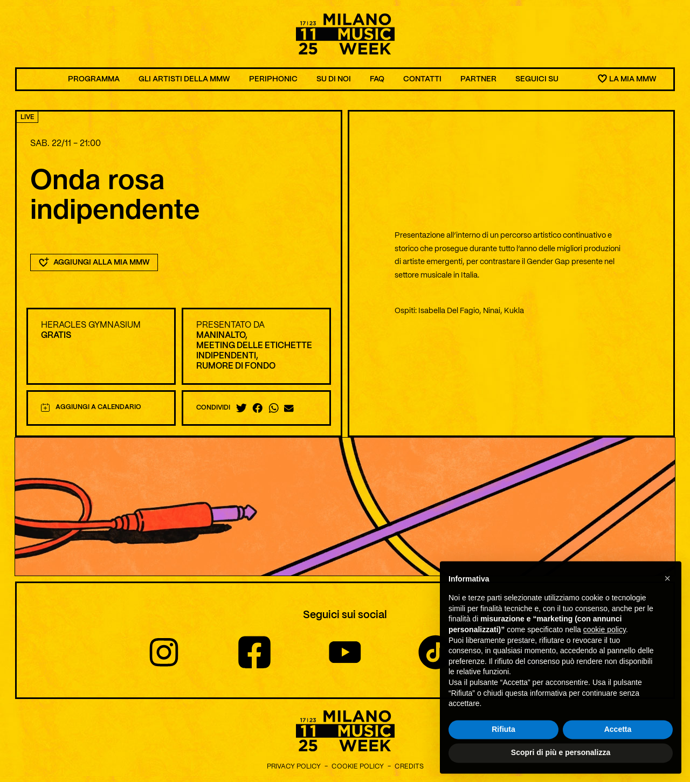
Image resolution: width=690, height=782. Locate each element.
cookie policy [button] (604, 651)
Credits (409, 767)
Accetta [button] (618, 751)
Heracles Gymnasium (91, 325)
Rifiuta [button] (503, 751)
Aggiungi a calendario (91, 407)
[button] (667, 600)
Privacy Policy (294, 767)
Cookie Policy (358, 767)
